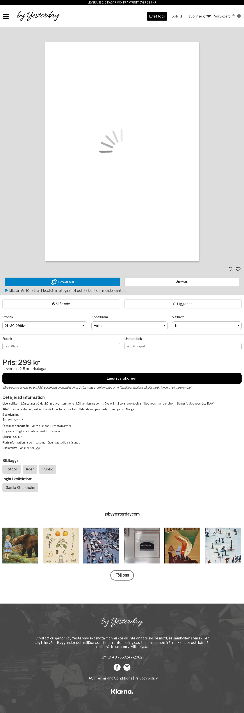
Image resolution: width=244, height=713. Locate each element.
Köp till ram (99, 317)
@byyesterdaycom (122, 514)
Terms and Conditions (114, 678)
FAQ (37, 448)
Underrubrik (133, 339)
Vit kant (178, 317)
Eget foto (157, 16)
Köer (30, 469)
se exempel (183, 387)
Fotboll (12, 469)
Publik (47, 469)
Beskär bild (62, 282)
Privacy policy (146, 678)
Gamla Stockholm (20, 488)
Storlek (7, 317)
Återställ (181, 282)
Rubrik (7, 339)
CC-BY (17, 436)
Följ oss (122, 575)
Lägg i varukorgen (122, 378)
